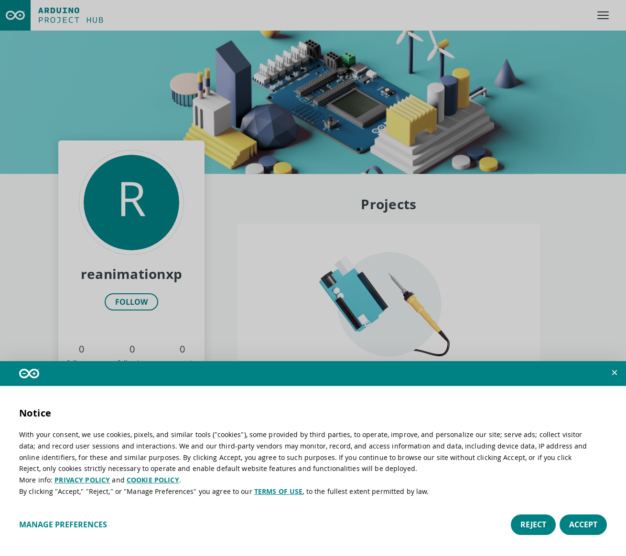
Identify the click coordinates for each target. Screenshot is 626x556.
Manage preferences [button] (63, 524)
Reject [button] (533, 524)
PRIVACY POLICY (82, 479)
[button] (614, 372)
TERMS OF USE (278, 491)
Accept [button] (583, 524)
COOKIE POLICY (153, 479)
